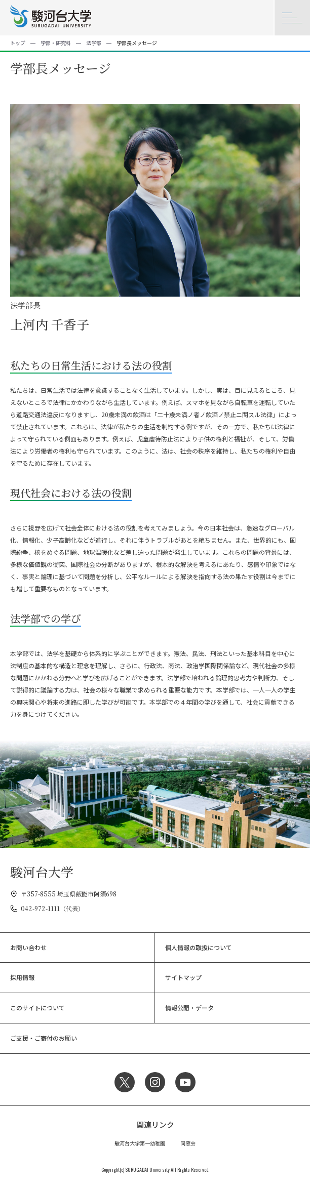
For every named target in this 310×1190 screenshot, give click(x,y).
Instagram (155, 1082)
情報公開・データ (189, 1007)
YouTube (185, 1082)
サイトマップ (183, 977)
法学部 (93, 43)
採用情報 (22, 977)
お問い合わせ (28, 947)
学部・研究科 (56, 43)
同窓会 (188, 1143)
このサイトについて (37, 1007)
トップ (17, 43)
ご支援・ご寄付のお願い (43, 1038)
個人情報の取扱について (198, 947)
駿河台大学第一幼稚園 (139, 1143)
